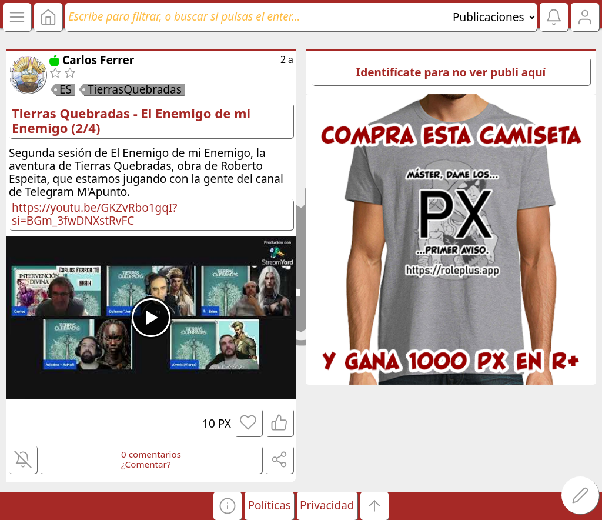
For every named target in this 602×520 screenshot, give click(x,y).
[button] (227, 506)
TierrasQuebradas (135, 89)
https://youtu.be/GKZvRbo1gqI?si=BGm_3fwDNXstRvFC (95, 214)
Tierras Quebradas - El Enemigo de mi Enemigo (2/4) (131, 120)
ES (65, 89)
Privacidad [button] (327, 505)
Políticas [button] (269, 505)
